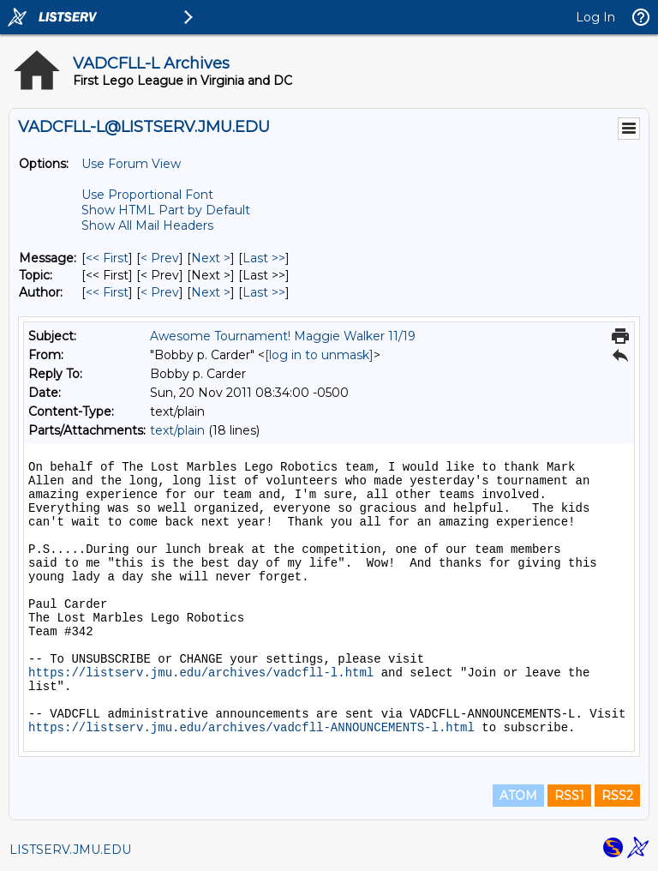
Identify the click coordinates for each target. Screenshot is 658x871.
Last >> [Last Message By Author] (263, 292)
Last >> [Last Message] (263, 258)
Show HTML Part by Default (165, 210)
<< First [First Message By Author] (107, 292)
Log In (595, 17)
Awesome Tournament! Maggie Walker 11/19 (283, 336)
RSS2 (617, 795)
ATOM (518, 795)
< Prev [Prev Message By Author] (160, 292)
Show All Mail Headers (147, 225)
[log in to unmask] (319, 355)
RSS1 (569, 795)
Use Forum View (131, 163)
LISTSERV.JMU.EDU (70, 849)
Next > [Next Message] (210, 258)
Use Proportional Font (147, 194)
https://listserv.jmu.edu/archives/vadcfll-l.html (201, 673)
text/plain (177, 430)
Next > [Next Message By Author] (210, 292)
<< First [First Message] (107, 258)
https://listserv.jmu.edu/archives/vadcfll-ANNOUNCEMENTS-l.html (251, 728)
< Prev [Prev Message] (160, 258)
